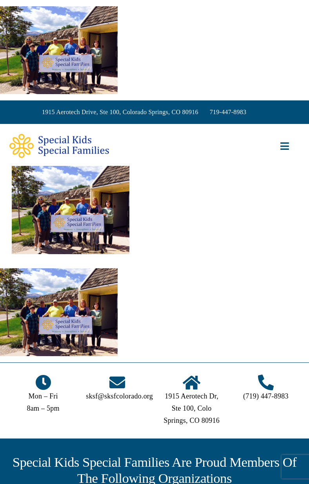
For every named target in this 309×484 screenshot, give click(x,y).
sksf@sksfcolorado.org (119, 396)
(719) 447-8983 (266, 396)
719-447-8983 (228, 112)
